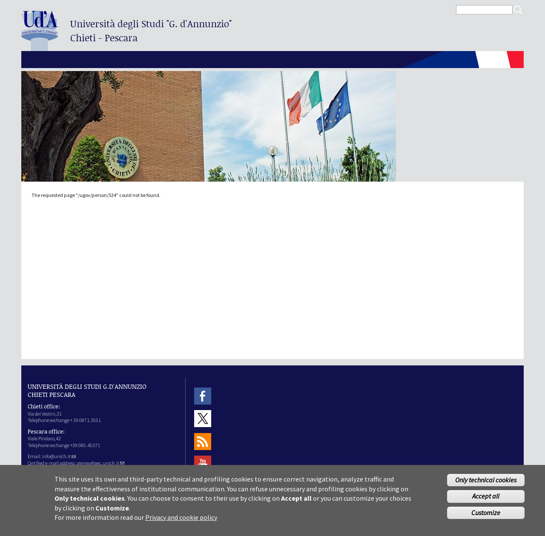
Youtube (202, 464)
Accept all (485, 500)
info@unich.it (59, 456)
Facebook (202, 396)
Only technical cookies (485, 483)
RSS (202, 441)
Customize (485, 517)
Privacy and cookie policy (181, 521)
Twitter (202, 419)
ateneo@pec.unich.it (100, 463)
